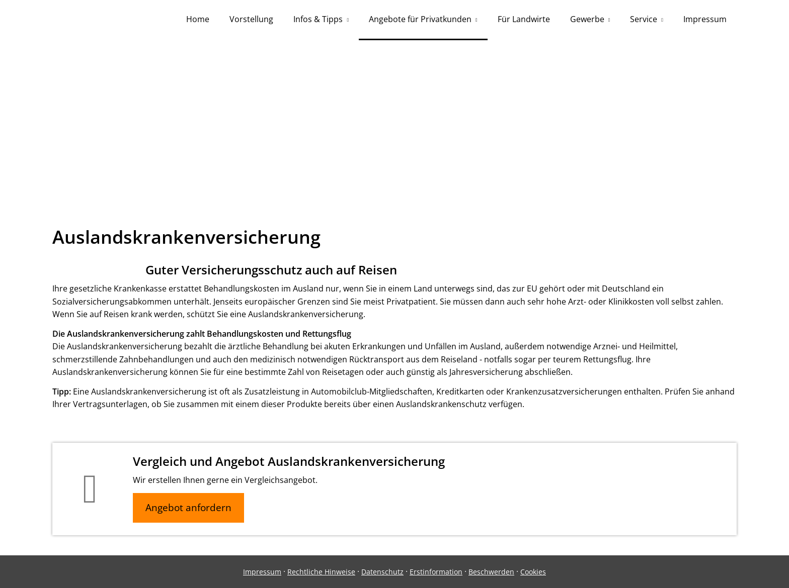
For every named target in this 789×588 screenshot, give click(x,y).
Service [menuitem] (643, 19)
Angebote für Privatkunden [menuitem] (420, 19)
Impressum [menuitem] (705, 19)
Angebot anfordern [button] (188, 507)
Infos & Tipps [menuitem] (318, 19)
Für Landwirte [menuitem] (524, 19)
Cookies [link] (533, 571)
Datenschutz (382, 571)
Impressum (262, 571)
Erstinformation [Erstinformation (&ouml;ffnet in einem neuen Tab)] (436, 571)
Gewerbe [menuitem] (587, 19)
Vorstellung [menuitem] (251, 19)
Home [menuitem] (197, 19)
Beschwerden (491, 571)
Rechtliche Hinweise (321, 571)
